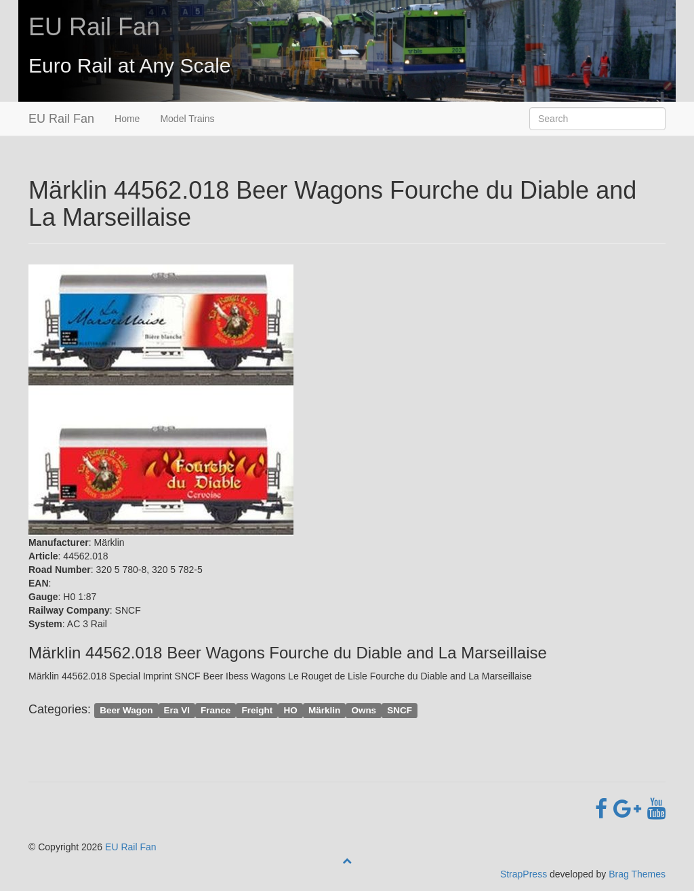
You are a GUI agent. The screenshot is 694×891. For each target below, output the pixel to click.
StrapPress (523, 874)
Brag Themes (637, 874)
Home (127, 118)
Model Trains (187, 118)
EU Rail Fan (94, 27)
